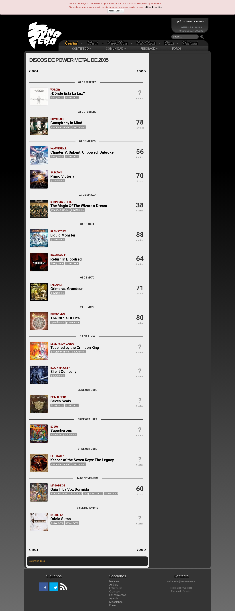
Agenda (113, 598)
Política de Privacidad (181, 587)
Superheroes (61, 430)
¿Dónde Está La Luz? (67, 93)
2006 (141, 71)
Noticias (114, 581)
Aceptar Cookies (116, 11)
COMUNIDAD (116, 48)
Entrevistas (115, 588)
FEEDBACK (149, 48)
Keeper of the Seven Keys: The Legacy (82, 460)
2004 (33, 71)
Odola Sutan (60, 519)
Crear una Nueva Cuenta (191, 31)
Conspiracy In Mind (66, 123)
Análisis (113, 584)
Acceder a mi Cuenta (191, 27)
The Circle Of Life (65, 318)
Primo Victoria (62, 176)
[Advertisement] (116, 29)
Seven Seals (60, 401)
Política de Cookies (181, 591)
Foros (112, 605)
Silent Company (63, 372)
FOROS (177, 48)
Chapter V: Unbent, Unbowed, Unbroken (82, 152)
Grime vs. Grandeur (66, 289)
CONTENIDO (81, 48)
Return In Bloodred (66, 259)
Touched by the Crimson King (74, 348)
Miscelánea (116, 601)
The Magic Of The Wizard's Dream (78, 206)
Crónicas (114, 591)
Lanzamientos (117, 595)
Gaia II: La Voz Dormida (69, 489)
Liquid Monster (62, 235)
